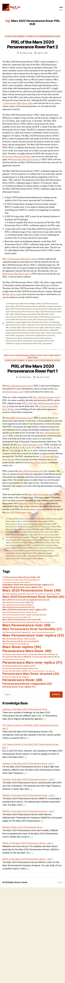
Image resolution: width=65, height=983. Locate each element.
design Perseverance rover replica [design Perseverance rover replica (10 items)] (22, 587)
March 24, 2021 (42, 377)
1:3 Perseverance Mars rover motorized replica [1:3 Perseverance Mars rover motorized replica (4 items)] (21, 580)
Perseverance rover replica (32, 558)
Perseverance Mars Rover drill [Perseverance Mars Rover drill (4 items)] (14, 654)
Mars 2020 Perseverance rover (19, 385)
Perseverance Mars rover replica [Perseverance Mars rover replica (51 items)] (32, 662)
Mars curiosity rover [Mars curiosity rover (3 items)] (47, 622)
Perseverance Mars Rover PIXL (32, 333)
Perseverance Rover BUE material (37, 338)
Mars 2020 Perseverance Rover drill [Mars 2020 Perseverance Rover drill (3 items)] (47, 594)
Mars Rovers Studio (18, 882)
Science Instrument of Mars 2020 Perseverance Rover (32, 36)
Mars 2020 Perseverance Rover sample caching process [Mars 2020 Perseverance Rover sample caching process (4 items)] (24, 615)
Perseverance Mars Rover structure (40, 335)
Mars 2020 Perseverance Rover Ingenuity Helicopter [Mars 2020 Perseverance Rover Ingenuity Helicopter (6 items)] (26, 600)
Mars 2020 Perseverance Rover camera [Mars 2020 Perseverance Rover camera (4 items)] (18, 594)
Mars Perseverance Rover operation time (23, 325)
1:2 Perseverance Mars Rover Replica (21, 303)
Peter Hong (27, 53)
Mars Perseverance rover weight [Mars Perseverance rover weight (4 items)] (15, 644)
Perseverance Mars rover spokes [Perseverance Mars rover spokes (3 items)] (43, 671)
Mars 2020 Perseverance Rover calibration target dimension (36, 306)
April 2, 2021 (43, 53)
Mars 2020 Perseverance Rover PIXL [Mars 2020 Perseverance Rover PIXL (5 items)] (18, 607)
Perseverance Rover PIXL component (36, 343)
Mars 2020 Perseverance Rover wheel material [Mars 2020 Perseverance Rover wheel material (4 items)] (20, 622)
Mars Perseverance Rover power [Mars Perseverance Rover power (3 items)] (43, 632)
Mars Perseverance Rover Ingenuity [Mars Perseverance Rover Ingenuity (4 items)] (16, 632)
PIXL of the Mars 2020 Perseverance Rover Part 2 (32, 44)
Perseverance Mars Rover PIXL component (23, 545)
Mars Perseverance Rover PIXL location (33, 540)
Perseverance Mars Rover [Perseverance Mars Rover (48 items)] (26, 651)
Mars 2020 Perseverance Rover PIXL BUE (27, 314)
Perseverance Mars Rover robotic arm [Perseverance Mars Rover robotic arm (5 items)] (18, 666)
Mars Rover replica (14, 294)
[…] (44, 719)
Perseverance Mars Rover (16, 330)
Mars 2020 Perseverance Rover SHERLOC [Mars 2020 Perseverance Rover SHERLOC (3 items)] (16, 617)
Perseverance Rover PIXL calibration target (34, 553)
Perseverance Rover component (19, 341)
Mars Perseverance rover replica (30, 327)
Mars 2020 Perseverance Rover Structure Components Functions (32, 356)
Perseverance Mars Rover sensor (30, 548)
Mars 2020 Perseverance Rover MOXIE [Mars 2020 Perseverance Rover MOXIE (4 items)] (17, 605)
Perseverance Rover (14, 338)
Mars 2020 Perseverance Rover (30, 521)
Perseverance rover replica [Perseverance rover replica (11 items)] (19, 686)
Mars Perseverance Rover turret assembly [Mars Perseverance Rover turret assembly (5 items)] (20, 641)
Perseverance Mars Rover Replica (16, 156)
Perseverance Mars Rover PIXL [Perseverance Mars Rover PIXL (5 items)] (46, 657)
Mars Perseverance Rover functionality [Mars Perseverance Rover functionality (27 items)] (32, 629)
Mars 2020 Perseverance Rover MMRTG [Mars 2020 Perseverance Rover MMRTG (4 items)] (18, 602)
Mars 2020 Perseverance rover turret (38, 532)
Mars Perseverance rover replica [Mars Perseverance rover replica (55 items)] (33, 635)
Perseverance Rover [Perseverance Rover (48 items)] (22, 680)
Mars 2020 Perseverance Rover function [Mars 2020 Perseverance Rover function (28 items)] (33, 596)
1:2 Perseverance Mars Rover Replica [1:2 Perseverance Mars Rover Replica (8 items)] (21, 577)
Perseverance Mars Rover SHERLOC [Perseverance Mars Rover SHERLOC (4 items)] (16, 671)
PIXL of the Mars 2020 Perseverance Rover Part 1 (32, 369)
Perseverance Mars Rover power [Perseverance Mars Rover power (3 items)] (13, 659)
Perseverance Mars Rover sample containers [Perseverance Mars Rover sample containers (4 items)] (20, 668)
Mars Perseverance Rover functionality (43, 322)
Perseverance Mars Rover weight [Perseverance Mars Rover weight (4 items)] (15, 677)
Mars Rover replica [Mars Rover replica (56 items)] (21, 647)
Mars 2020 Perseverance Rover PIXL (46, 526)
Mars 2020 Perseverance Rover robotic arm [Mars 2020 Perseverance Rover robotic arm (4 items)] (19, 612)
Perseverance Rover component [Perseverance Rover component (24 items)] (27, 683)
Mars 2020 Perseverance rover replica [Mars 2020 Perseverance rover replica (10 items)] (24, 609)
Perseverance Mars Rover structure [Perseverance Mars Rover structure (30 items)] (30, 673)
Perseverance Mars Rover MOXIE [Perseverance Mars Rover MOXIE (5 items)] (16, 657)
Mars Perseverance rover (21, 319)
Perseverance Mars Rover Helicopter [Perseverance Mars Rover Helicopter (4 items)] (43, 654)
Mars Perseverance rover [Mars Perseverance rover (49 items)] (26, 625)
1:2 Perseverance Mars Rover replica (18, 103)
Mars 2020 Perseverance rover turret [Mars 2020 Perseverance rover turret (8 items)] (21, 619)
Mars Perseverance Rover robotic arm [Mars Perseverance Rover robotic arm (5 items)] (18, 639)
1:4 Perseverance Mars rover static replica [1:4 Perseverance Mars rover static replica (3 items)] (16, 582)
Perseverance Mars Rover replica (16, 273)
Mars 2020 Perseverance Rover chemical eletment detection (31, 309)
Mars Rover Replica (38, 462)
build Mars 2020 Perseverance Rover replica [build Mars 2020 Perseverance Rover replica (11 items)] (27, 584)
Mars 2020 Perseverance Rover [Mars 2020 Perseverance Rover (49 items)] (31, 590)
